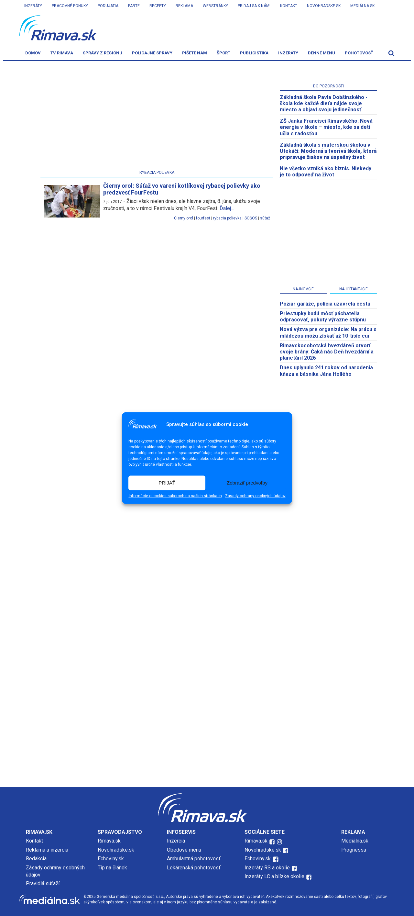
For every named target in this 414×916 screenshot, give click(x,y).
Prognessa (353, 850)
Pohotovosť (359, 52)
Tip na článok (112, 868)
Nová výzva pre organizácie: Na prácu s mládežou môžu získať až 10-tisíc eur (328, 332)
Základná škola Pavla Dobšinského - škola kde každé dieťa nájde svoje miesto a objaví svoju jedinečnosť (323, 103)
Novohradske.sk (324, 6)
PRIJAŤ (166, 483)
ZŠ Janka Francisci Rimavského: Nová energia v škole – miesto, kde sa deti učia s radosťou (326, 127)
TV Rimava (61, 52)
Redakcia (36, 858)
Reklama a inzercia (47, 850)
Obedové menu (184, 850)
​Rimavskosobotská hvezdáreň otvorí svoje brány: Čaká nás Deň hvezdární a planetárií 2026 (327, 351)
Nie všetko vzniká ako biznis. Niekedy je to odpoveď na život (325, 171)
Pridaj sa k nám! (254, 6)
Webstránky (215, 6)
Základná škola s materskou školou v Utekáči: (328, 151)
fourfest (203, 218)
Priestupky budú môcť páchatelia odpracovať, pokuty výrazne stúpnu (323, 316)
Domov (33, 52)
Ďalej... (227, 208)
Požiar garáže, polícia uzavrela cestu (325, 304)
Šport (223, 52)
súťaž (265, 218)
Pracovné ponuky (70, 6)
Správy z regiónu (102, 52)
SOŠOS (251, 218)
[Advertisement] (156, 117)
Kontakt (288, 6)
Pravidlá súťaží (43, 883)
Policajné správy (152, 52)
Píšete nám (194, 52)
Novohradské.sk (116, 850)
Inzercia (176, 841)
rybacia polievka (227, 218)
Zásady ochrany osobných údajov (255, 496)
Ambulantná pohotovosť (194, 858)
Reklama (184, 6)
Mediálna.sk (362, 6)
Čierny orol (183, 218)
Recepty (157, 6)
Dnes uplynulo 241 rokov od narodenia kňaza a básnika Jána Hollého (326, 370)
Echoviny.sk (111, 858)
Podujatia (108, 6)
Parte (134, 6)
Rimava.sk (109, 841)
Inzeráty (33, 6)
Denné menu (321, 52)
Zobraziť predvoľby (247, 483)
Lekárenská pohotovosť (194, 868)
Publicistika (254, 52)
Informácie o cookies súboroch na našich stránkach (175, 496)
